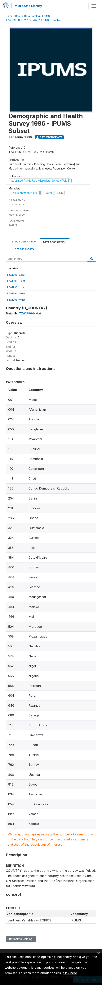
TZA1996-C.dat (16, 280)
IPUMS (46, 16)
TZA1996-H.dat (16, 287)
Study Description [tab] (24, 241)
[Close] (98, 953)
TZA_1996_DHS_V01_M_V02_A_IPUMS (27, 20)
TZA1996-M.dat (16, 293)
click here (70, 973)
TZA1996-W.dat (16, 299)
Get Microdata (49, 137)
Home (9, 16)
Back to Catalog (21, 938)
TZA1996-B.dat (15, 274)
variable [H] (58, 20)
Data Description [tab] (55, 242)
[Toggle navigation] (93, 6)
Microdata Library (28, 6)
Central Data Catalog (27, 16)
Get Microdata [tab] (23, 249)
